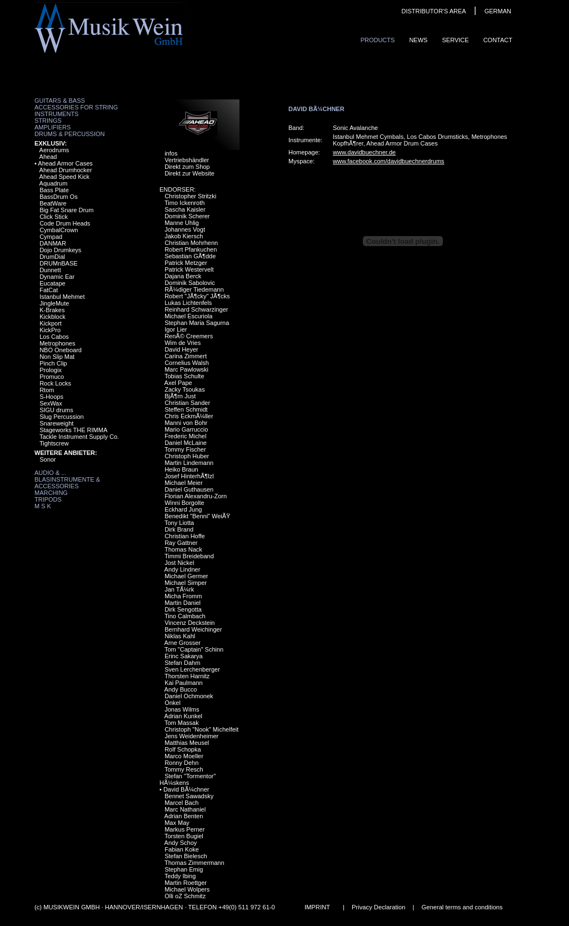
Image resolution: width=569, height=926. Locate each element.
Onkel (172, 702)
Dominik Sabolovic (189, 282)
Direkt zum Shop (186, 166)
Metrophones (57, 343)
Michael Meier (183, 482)
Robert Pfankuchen (190, 249)
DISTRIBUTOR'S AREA (433, 11)
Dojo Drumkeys (60, 250)
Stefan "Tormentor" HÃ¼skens (187, 779)
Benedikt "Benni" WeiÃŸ (197, 516)
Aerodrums (54, 150)
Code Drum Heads (64, 223)
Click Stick (53, 216)
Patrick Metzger (185, 262)
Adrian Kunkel (183, 716)
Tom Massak (181, 722)
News (418, 40)
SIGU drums (56, 410)
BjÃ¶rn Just (180, 396)
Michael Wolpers (186, 889)
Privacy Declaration (378, 907)
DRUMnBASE (58, 263)
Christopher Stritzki (190, 196)
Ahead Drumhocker (65, 170)
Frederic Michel (185, 436)
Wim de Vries (182, 342)
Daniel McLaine (185, 442)
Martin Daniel (182, 602)
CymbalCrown (58, 230)
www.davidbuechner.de (364, 152)
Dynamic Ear (56, 276)
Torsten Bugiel (183, 836)
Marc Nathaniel (185, 809)
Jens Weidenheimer (191, 736)
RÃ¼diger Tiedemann (193, 289)
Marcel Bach (181, 802)
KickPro (50, 330)
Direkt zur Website (189, 173)
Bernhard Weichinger (193, 629)
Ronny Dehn (181, 762)
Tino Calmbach (185, 616)
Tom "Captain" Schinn (193, 649)
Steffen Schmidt (185, 409)
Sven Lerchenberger (192, 669)
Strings (48, 120)
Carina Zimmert (185, 356)
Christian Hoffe (184, 536)
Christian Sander (187, 402)
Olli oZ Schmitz (185, 896)
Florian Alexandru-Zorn (195, 496)
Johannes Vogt (184, 229)
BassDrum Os (58, 196)
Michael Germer (186, 576)
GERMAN (498, 11)
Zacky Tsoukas (184, 389)
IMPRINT (317, 907)
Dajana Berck (182, 276)
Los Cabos (54, 336)
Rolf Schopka (182, 749)
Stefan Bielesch (185, 856)
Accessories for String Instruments (76, 110)
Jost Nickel (179, 562)
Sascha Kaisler (184, 209)
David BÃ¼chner (186, 789)
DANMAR (52, 243)
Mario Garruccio (186, 429)
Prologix (50, 370)
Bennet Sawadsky (188, 796)
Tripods (48, 499)
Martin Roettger (185, 882)
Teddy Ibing (180, 876)
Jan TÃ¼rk (179, 589)
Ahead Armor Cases (65, 163)
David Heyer (181, 349)
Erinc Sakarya (183, 656)
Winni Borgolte (184, 502)
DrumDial (52, 256)
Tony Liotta (179, 522)
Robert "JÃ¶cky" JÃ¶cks (196, 296)
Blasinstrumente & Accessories (67, 482)
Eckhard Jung (183, 509)
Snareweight (56, 423)
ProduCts (378, 40)
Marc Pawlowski (186, 369)
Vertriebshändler (186, 160)
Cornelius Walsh (186, 362)
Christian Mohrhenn (191, 242)
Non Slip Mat (56, 356)
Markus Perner (184, 829)
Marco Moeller (183, 756)
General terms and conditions (462, 907)
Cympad (50, 236)
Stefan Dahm (182, 662)
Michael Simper (185, 582)
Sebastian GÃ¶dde (190, 256)
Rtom (46, 390)
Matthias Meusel (186, 742)
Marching (51, 492)
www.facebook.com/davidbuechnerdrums (389, 161)
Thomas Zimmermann (194, 862)
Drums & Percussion (69, 134)
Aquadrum (53, 183)
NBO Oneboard (60, 350)
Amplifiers (52, 127)
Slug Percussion (61, 416)
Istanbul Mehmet (61, 296)
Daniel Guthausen (188, 489)
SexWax (50, 403)
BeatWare (53, 203)
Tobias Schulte (184, 376)
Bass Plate (54, 190)
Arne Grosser (182, 642)
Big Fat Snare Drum (66, 210)
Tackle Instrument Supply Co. (79, 436)
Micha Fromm (183, 596)
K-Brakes (51, 310)
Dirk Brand (178, 529)
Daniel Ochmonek (188, 696)
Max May (176, 822)
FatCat (48, 290)
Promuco (51, 376)
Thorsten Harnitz (186, 676)
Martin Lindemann (188, 462)
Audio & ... (50, 472)
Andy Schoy (180, 842)
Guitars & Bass (59, 100)
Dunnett (50, 270)
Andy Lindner (182, 569)
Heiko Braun (181, 469)
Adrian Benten (183, 816)
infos (170, 153)
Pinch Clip (53, 363)
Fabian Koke (181, 849)
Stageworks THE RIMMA (73, 430)
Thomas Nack (183, 549)
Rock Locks (55, 383)
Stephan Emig (183, 869)
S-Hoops (51, 396)
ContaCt (497, 40)
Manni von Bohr (185, 422)
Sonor (47, 459)
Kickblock (52, 316)
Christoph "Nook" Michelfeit (201, 729)
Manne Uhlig (181, 222)
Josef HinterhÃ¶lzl (188, 476)
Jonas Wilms (181, 709)
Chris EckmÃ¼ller (188, 416)
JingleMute (54, 303)
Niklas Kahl (179, 636)
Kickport (50, 323)
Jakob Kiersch (183, 236)
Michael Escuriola (188, 316)
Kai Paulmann (183, 682)
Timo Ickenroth (184, 202)
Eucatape (52, 283)
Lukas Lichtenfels (188, 302)
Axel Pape (178, 382)
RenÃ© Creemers (188, 336)
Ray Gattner (180, 542)
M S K (42, 506)
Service (455, 40)
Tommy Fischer (185, 449)
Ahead (48, 156)
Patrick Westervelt (188, 269)
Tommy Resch (183, 769)
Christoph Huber (186, 456)
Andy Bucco (180, 689)
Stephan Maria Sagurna (196, 322)
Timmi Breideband (189, 556)
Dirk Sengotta (183, 609)
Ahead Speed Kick (64, 176)
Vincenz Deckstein (189, 622)
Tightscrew (54, 443)
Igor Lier (175, 329)
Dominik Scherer (186, 216)
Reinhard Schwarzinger (196, 309)
